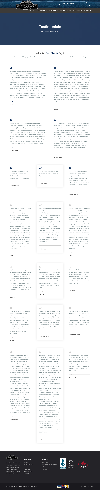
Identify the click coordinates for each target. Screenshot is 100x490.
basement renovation (14, 467)
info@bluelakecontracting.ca (48, 471)
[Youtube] (89, 5)
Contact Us (87, 10)
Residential (42, 11)
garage (7, 467)
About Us (32, 11)
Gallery (62, 10)
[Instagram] (89, 2)
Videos (69, 10)
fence (20, 465)
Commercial (53, 11)
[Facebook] (82, 2)
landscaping (9, 471)
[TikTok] (86, 2)
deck (17, 465)
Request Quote (77, 10)
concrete (14, 465)
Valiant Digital (34, 486)
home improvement (10, 469)
